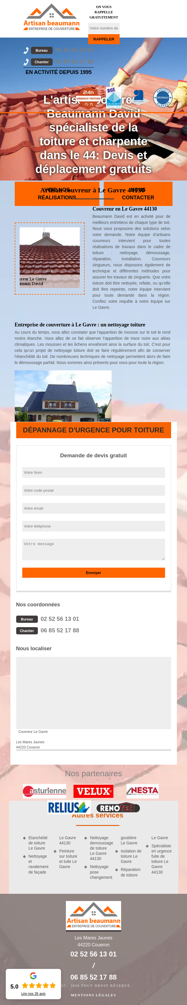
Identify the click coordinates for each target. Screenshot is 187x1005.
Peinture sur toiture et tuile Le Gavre (68, 859)
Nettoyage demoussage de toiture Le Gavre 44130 (100, 848)
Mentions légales (93, 995)
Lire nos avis (33, 994)
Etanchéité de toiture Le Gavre (38, 842)
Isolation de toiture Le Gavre (131, 856)
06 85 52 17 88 (62, 61)
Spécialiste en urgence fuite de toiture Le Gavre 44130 (161, 859)
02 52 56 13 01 (62, 50)
